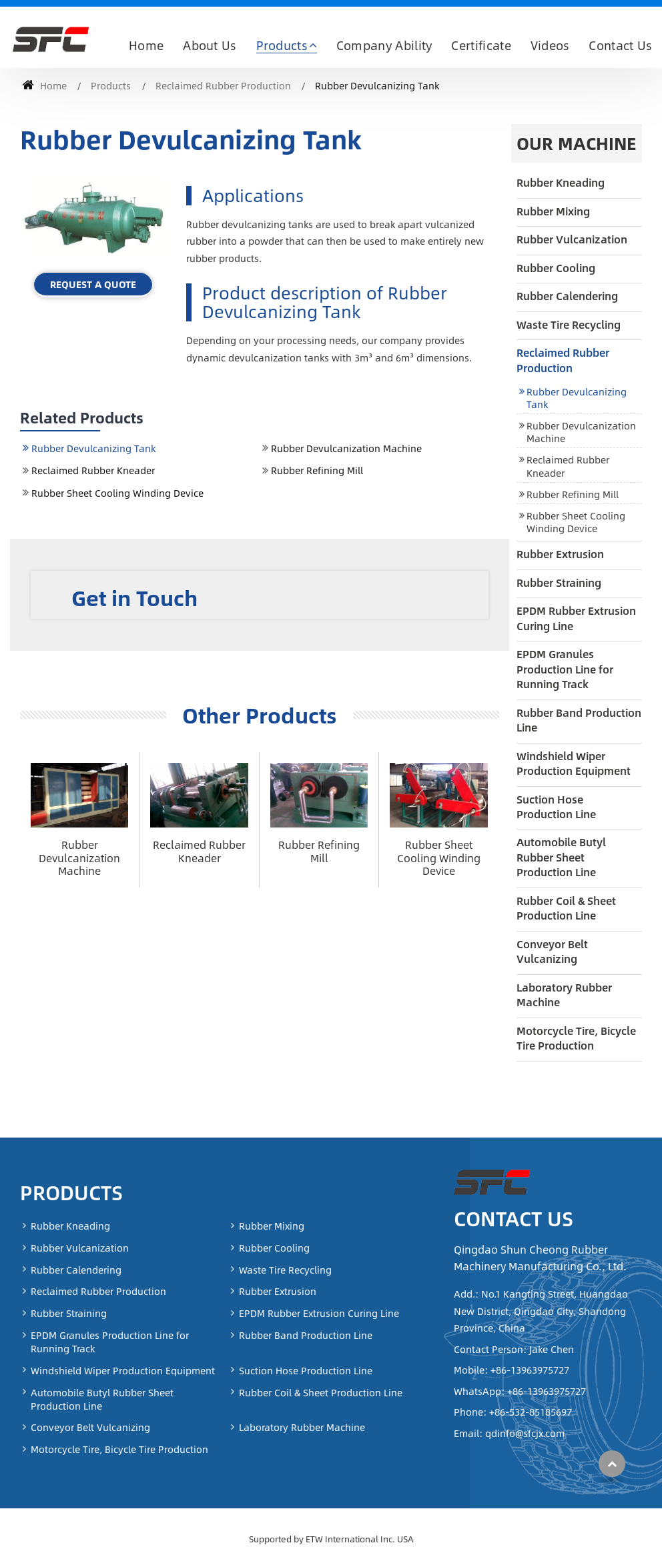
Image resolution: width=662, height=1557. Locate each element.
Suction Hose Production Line (556, 806)
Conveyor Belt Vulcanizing (552, 951)
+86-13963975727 (528, 1369)
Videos (550, 45)
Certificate (481, 45)
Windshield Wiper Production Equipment (574, 763)
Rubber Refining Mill (317, 470)
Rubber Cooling (556, 267)
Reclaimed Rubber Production (223, 85)
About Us (210, 45)
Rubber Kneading (561, 182)
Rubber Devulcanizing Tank (93, 448)
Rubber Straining (559, 582)
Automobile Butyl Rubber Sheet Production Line (561, 857)
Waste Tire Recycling (569, 324)
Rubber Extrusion (560, 553)
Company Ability (384, 45)
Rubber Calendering (567, 295)
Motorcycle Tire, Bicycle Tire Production (576, 1038)
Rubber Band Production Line (579, 719)
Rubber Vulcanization (572, 239)
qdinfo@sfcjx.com (523, 1433)
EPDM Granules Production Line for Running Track (565, 668)
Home (146, 45)
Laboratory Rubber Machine (564, 994)
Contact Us (620, 45)
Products (111, 85)
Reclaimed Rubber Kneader (93, 470)
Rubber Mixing (553, 211)
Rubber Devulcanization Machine (346, 448)
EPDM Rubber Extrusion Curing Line (576, 617)
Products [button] (282, 45)
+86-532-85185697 (529, 1411)
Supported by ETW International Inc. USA (331, 1539)
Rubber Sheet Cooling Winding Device (117, 492)
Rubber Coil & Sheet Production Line (566, 908)
